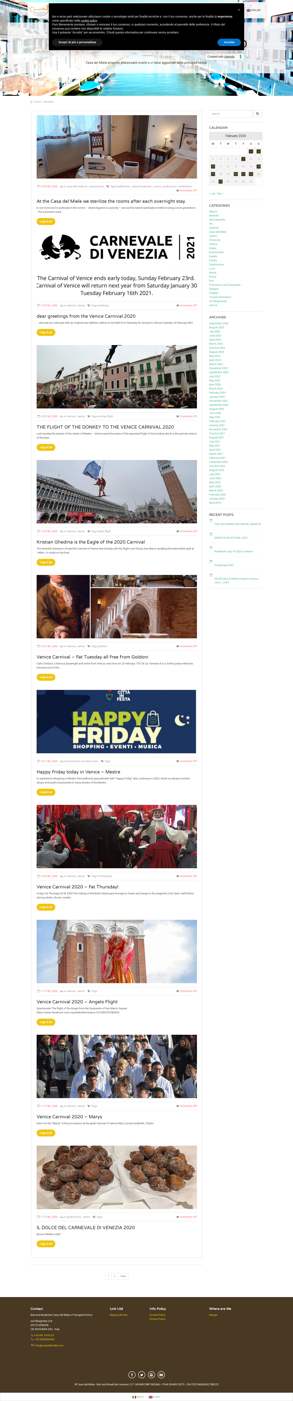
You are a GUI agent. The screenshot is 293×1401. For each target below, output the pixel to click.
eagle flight (104, 531)
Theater (213, 293)
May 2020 (214, 482)
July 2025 (214, 331)
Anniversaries (217, 219)
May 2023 (214, 380)
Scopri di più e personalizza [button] (77, 42)
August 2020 (216, 470)
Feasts (213, 260)
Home (38, 101)
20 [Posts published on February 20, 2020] (235, 173)
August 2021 (216, 437)
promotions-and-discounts (82, 761)
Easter (212, 248)
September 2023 (218, 372)
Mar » (220, 193)
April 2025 (215, 339)
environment (96, 186)
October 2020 (217, 466)
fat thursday (105, 876)
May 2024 (214, 355)
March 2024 (216, 364)
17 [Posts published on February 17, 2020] (213, 173)
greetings (103, 305)
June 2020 (215, 478)
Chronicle (214, 240)
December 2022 (218, 400)
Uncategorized (218, 301)
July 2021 (214, 441)
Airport (213, 211)
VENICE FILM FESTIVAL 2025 (230, 537)
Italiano (138, 1396)
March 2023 (216, 388)
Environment (216, 252)
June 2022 (215, 413)
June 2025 (215, 335)
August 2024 (216, 351)
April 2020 (215, 486)
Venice (213, 305)
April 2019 (215, 502)
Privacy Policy (157, 1318)
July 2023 (214, 376)
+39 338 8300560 (45, 1339)
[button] (239, 10)
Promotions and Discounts (225, 284)
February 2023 (217, 392)
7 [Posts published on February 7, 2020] (243, 158)
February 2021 (217, 457)
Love (212, 268)
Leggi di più (46, 221)
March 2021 (216, 453)
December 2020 (218, 461)
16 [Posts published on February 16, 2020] (258, 166)
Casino (213, 235)
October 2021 (217, 433)
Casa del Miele (217, 231)
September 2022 (218, 404)
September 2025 (218, 323)
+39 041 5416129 (44, 1335)
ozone (157, 186)
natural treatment (142, 186)
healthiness (123, 186)
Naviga (213, 1314)
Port (211, 280)
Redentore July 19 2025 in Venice (233, 551)
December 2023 (218, 368)
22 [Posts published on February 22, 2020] (250, 173)
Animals (214, 215)
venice (81, 305)
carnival (71, 305)
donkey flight (105, 416)
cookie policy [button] (89, 20)
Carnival (213, 227)
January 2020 (217, 498)
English (254, 10)
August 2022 (216, 408)
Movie (212, 272)
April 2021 (215, 449)
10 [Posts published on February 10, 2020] (213, 166)
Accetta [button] (229, 42)
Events (213, 256)
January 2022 (217, 425)
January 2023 (217, 396)
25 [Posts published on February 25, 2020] (220, 181)
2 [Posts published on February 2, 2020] (258, 151)
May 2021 (214, 445)
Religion (214, 288)
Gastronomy (216, 264)
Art (211, 223)
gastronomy (74, 1216)
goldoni (102, 646)
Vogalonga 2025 (224, 565)
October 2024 (217, 347)
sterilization (185, 186)
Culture (213, 244)
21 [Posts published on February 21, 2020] (243, 173)
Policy (212, 276)
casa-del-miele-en (77, 186)
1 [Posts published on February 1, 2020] (251, 151)
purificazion (170, 186)
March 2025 (216, 343)
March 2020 (216, 490)
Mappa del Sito (119, 1314)
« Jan (212, 193)
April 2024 (215, 360)
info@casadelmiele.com (49, 1345)
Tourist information (220, 297)
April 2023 (215, 384)
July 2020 (214, 474)
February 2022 (217, 421)
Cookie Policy (157, 1314)
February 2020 (217, 494)
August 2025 (216, 327)
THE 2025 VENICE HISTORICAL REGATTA (237, 524)
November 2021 (218, 429)
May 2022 (214, 417)
